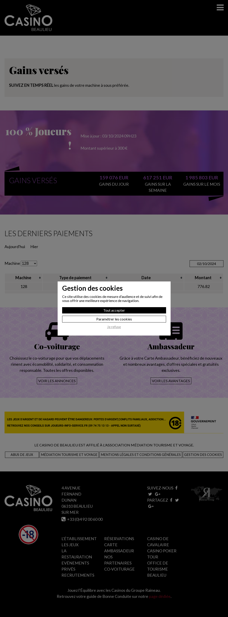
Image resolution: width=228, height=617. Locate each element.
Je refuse (114, 327)
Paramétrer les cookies (114, 319)
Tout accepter (114, 310)
